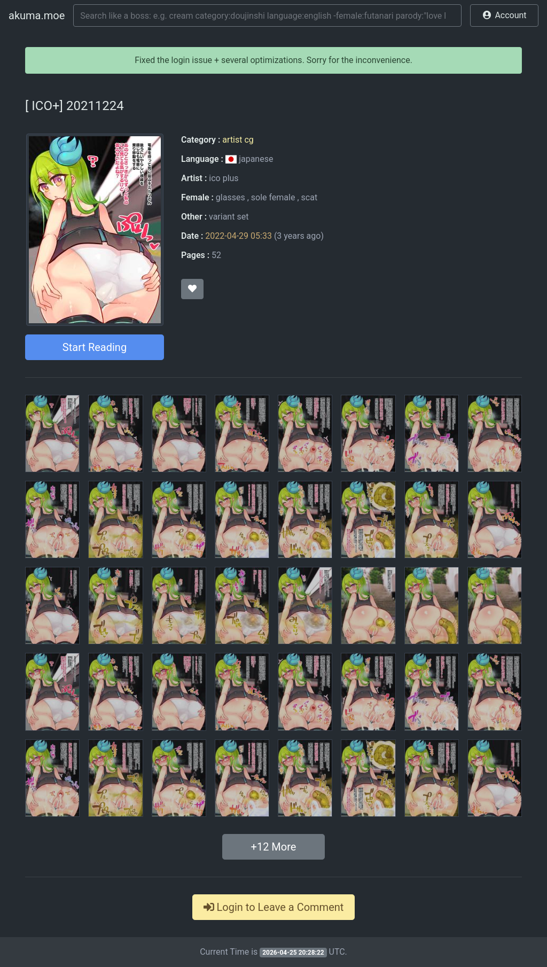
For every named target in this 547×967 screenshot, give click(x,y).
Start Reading (94, 347)
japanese (249, 159)
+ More (273, 846)
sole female (273, 197)
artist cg (237, 140)
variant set (228, 217)
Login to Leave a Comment (274, 907)
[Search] (267, 15)
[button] (504, 15)
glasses (230, 197)
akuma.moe (37, 15)
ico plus (223, 178)
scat (309, 197)
